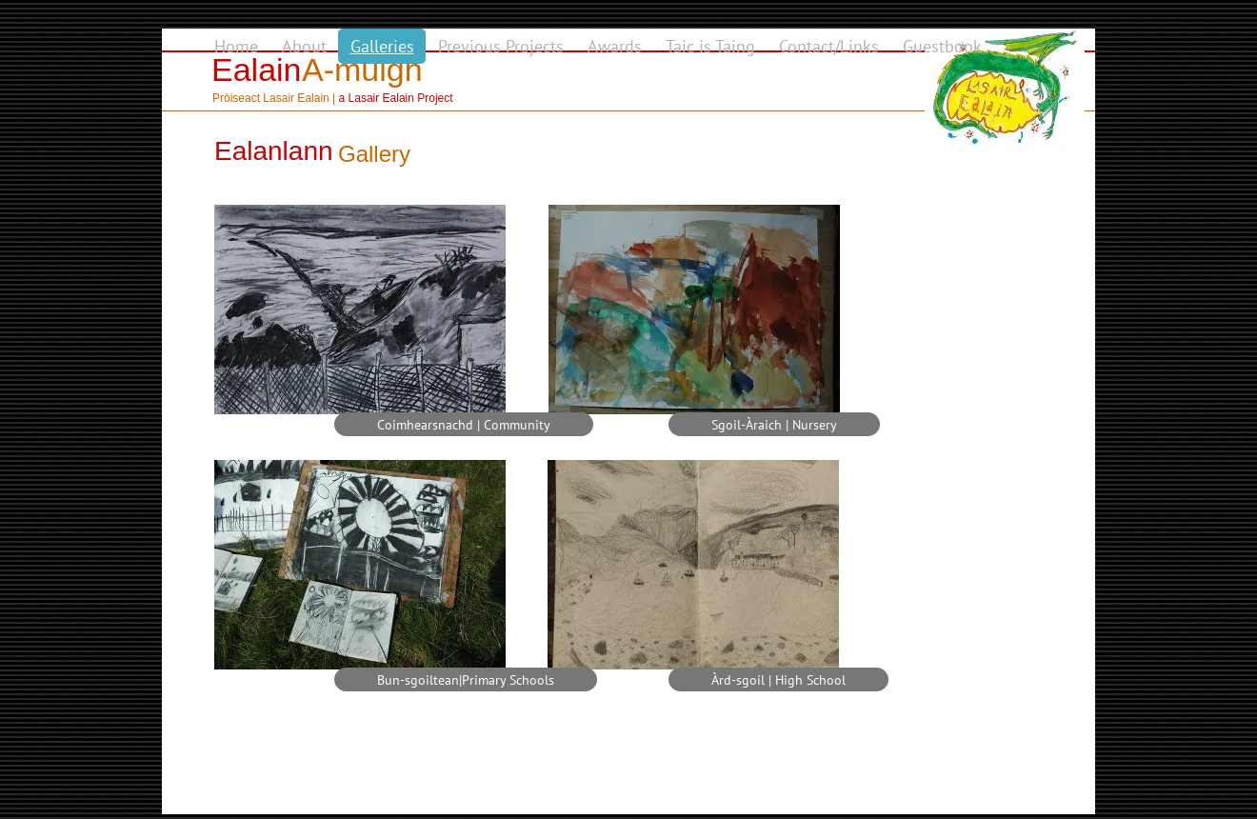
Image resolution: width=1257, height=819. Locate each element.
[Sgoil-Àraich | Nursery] (774, 424)
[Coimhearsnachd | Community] (463, 424)
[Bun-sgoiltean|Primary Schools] (465, 679)
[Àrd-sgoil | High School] (778, 679)
